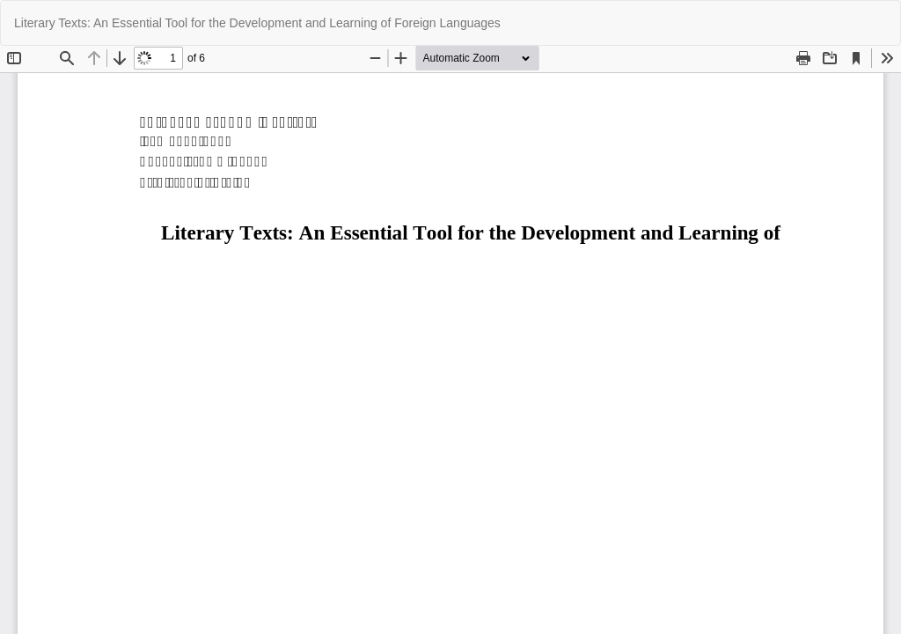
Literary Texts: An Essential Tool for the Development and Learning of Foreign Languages (257, 23)
